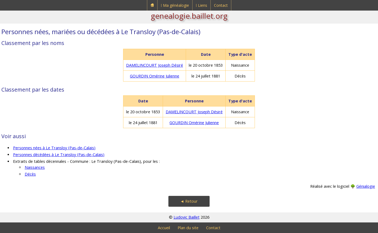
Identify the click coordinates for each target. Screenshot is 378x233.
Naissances (35, 167)
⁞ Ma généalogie (175, 5)
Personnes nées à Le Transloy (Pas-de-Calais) (54, 147)
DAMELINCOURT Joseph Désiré (154, 65)
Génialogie (365, 186)
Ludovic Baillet (187, 217)
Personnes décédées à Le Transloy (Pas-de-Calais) (58, 154)
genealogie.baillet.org (189, 16)
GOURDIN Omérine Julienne (154, 76)
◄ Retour (189, 201)
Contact (221, 5)
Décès (30, 174)
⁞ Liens (201, 5)
